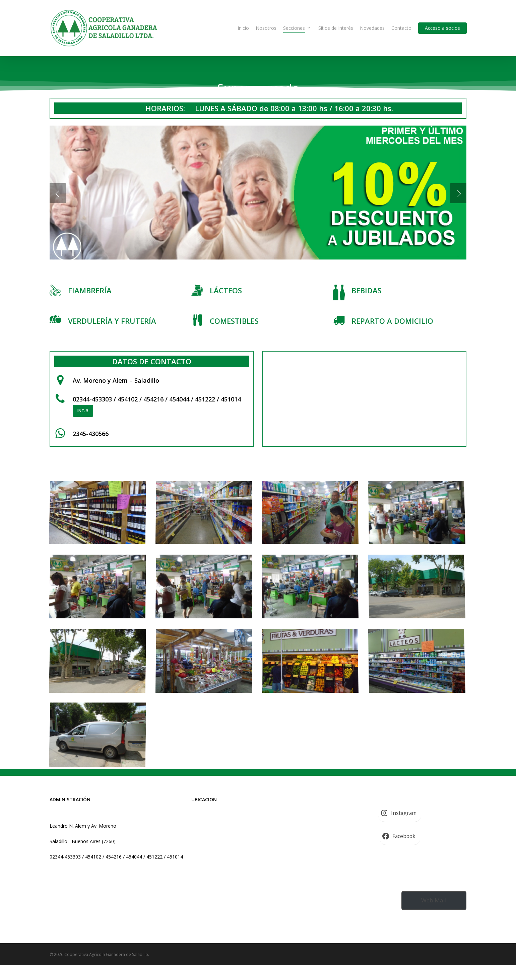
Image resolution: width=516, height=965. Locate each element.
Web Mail (434, 900)
